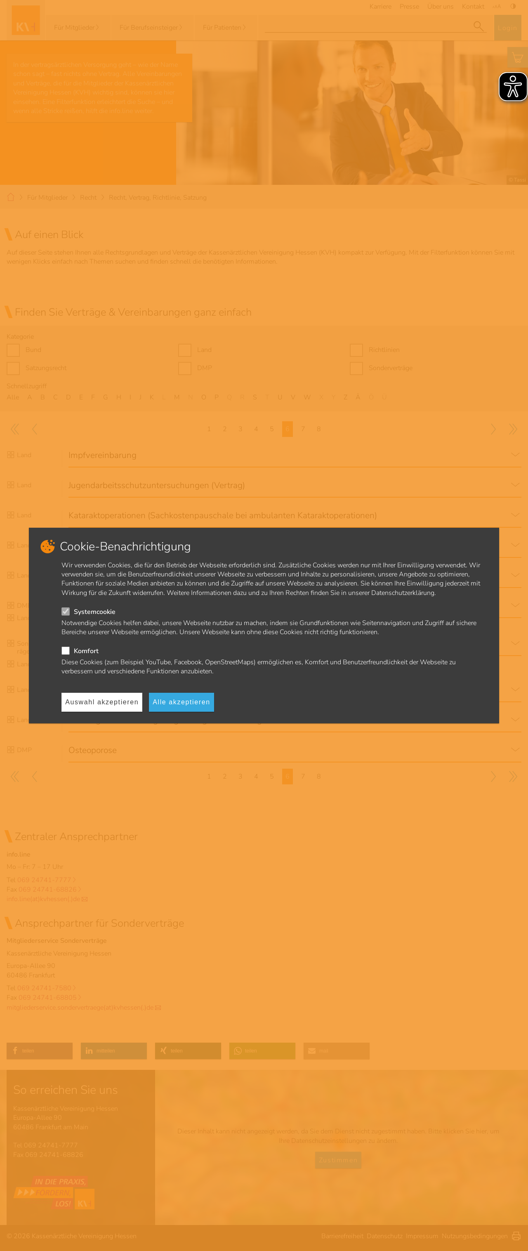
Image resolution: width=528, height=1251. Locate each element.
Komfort (86, 651)
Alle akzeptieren (181, 702)
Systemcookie (95, 611)
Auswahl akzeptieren (102, 702)
